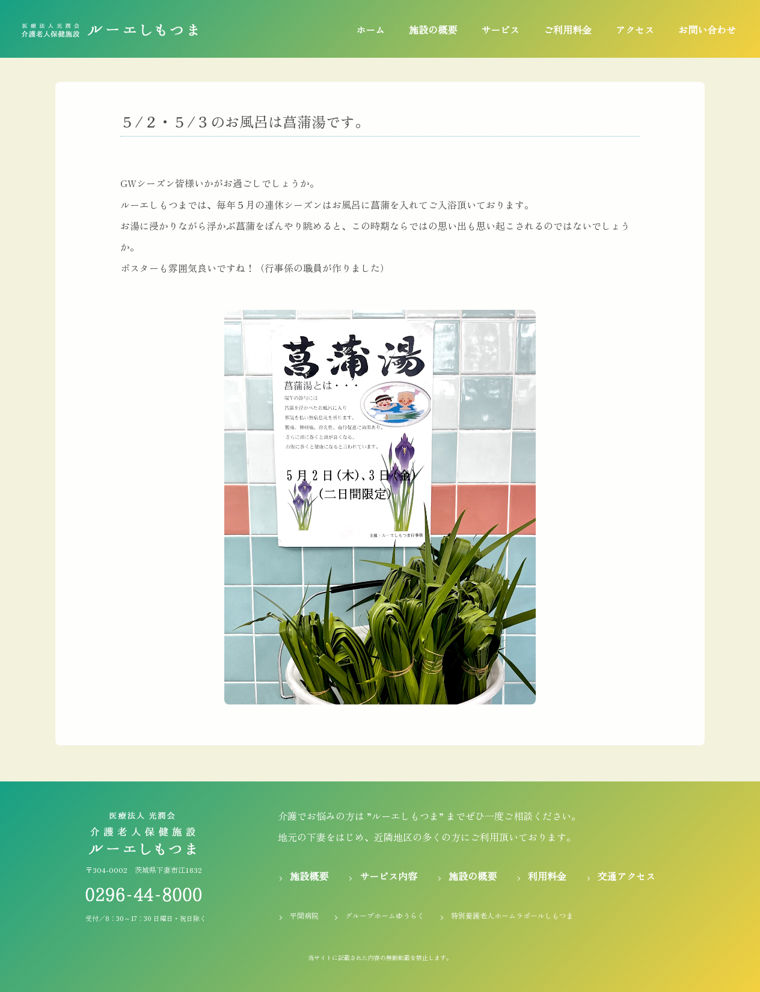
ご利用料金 (568, 29)
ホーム (370, 29)
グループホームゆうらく (384, 915)
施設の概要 (433, 29)
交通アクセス (626, 876)
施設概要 (309, 876)
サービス (500, 29)
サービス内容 (388, 876)
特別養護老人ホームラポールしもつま (512, 915)
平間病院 (304, 915)
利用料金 (547, 876)
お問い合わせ (707, 29)
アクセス (635, 29)
